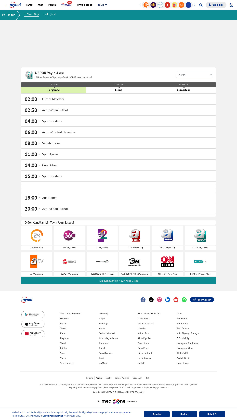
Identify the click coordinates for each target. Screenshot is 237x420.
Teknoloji (103, 313)
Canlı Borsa (143, 318)
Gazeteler (103, 343)
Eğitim (63, 348)
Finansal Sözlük (146, 323)
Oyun (179, 313)
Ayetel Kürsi (183, 357)
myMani (103, 362)
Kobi (101, 357)
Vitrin (102, 328)
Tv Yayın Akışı (33, 14)
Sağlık (102, 318)
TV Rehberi (11, 15)
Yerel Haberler (67, 362)
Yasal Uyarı (137, 378)
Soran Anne (182, 323)
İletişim (89, 378)
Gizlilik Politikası (122, 378)
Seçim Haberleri (107, 333)
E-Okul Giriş (183, 338)
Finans (63, 323)
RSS (147, 378)
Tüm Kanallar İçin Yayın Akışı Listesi (119, 280)
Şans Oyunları (106, 353)
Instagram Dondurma (187, 343)
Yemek (63, 328)
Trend (63, 343)
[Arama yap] (201, 5)
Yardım (99, 378)
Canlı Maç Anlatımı (108, 338)
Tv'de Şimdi (52, 14)
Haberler (64, 318)
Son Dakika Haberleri (70, 313)
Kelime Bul (182, 318)
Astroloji (103, 323)
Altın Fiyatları (145, 338)
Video (63, 357)
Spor (62, 353)
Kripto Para (143, 333)
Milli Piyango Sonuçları (188, 333)
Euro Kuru (143, 348)
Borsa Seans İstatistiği (149, 313)
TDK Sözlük (182, 353)
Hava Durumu (145, 357)
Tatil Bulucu (183, 328)
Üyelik (108, 378)
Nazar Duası (183, 362)
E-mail (102, 348)
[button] (5, 5)
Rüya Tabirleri (145, 353)
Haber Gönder (202, 299)
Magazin (64, 338)
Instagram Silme (185, 348)
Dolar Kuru (143, 343)
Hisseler (142, 328)
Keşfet (141, 362)
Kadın (63, 333)
